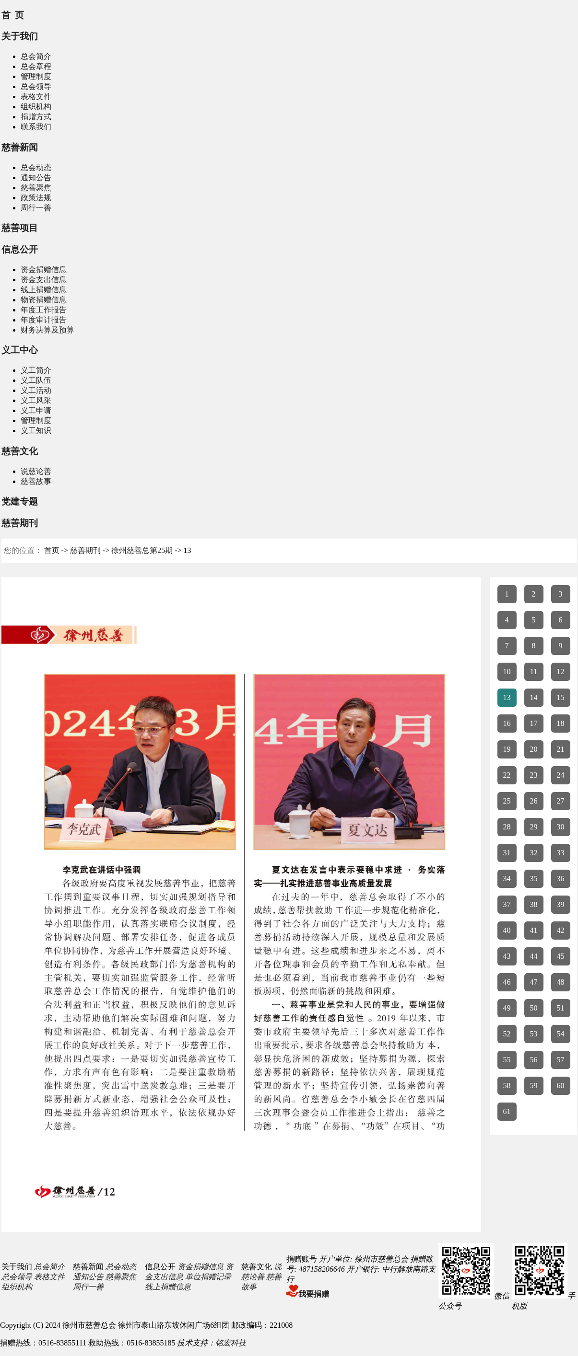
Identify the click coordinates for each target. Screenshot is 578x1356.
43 (507, 956)
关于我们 (19, 36)
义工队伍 (36, 380)
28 (507, 827)
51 (561, 1008)
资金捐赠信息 (44, 269)
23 (534, 775)
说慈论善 (36, 471)
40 (507, 930)
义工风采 (36, 400)
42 (561, 930)
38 (534, 904)
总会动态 (36, 167)
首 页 (12, 15)
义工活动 (36, 390)
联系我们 (36, 127)
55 (507, 1060)
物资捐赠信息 (44, 300)
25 (507, 801)
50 (534, 1008)
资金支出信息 (44, 280)
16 (507, 723)
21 (561, 749)
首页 (51, 550)
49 (507, 1008)
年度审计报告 (44, 320)
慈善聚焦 (36, 188)
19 (507, 749)
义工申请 (36, 410)
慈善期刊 (19, 523)
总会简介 (36, 56)
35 (534, 878)
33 (561, 853)
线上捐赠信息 (44, 290)
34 (507, 878)
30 (561, 827)
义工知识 (36, 430)
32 (534, 853)
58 (507, 1085)
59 (534, 1085)
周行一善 (36, 208)
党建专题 (19, 501)
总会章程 (36, 66)
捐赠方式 (36, 117)
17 (534, 723)
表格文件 (36, 96)
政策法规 (36, 198)
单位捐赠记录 (208, 1277)
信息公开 (19, 249)
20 (534, 749)
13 (507, 697)
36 (561, 878)
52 (507, 1034)
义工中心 (19, 350)
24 (561, 775)
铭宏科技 (230, 1343)
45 (561, 956)
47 (534, 982)
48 (561, 982)
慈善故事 (36, 481)
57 (561, 1060)
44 (534, 956)
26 (534, 801)
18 (561, 723)
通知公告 (36, 177)
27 (561, 801)
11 (533, 671)
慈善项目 (19, 228)
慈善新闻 (19, 147)
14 (534, 697)
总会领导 (36, 86)
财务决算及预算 (47, 330)
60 (561, 1085)
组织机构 (36, 107)
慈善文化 (19, 451)
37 (507, 904)
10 (507, 671)
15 (561, 697)
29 (534, 827)
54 (561, 1034)
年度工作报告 (44, 310)
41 (534, 930)
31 (507, 853)
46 (507, 982)
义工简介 (36, 370)
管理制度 (36, 76)
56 (534, 1060)
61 (507, 1111)
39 (561, 904)
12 (561, 671)
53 (534, 1034)
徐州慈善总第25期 (142, 550)
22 (507, 775)
